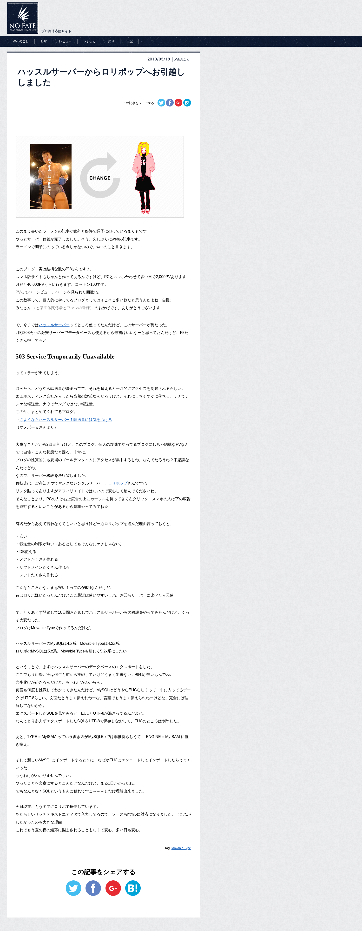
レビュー (65, 41)
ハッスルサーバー (54, 325)
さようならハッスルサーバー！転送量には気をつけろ (66, 419)
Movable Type (181, 848)
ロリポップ (117, 483)
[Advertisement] (103, 120)
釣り (111, 41)
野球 (44, 41)
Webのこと (21, 41)
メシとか (90, 41)
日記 (129, 41)
